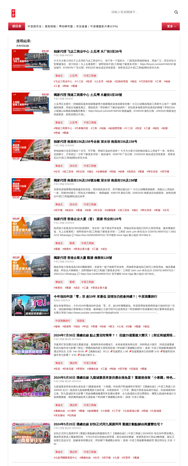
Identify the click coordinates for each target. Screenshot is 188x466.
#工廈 (147, 128)
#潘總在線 (92, 368)
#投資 (138, 128)
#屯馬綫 (71, 415)
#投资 (89, 81)
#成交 (104, 248)
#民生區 (80, 171)
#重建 (74, 86)
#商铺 (65, 86)
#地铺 (167, 81)
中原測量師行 (62, 320)
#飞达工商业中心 (63, 81)
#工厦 (57, 86)
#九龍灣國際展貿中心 (65, 457)
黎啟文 (59, 75)
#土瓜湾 (99, 81)
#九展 (116, 457)
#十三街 (79, 81)
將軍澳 (138, 18)
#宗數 (129, 326)
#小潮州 (71, 410)
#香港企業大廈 (82, 248)
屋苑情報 (50, 26)
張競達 (80, 320)
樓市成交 (175, 4)
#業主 (111, 326)
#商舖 (57, 132)
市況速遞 (81, 26)
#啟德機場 (92, 410)
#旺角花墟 (68, 368)
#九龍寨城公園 (131, 410)
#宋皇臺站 (59, 415)
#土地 (120, 326)
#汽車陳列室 (81, 128)
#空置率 (126, 457)
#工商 (158, 81)
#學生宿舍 (152, 171)
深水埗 (73, 165)
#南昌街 (131, 171)
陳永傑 (127, 18)
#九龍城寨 (156, 410)
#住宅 (57, 171)
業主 (162, 18)
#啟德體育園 (115, 128)
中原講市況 (151, 18)
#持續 (103, 326)
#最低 (146, 326)
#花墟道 (133, 368)
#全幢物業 (101, 171)
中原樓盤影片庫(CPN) (104, 26)
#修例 (57, 326)
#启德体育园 (121, 81)
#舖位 (90, 171)
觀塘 (72, 243)
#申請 (85, 326)
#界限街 (80, 368)
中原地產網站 (144, 4)
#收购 (109, 81)
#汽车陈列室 (146, 81)
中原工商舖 (90, 75)
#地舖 (102, 128)
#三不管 (116, 410)
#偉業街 (66, 248)
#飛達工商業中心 (63, 128)
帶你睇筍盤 (66, 26)
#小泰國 (105, 410)
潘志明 (73, 363)
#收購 (164, 128)
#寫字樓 (164, 171)
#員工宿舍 (68, 171)
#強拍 (77, 326)
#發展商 (66, 326)
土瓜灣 (73, 75)
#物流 (133, 81)
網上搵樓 (161, 4)
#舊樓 (94, 326)
